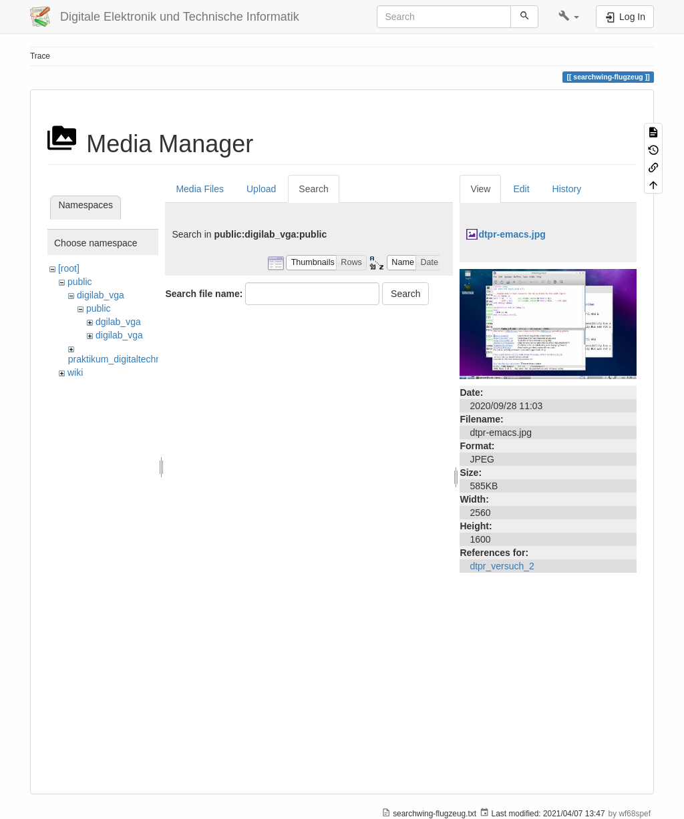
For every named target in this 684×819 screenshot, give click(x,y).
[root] (68, 268)
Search (313, 189)
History (567, 189)
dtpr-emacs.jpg (511, 234)
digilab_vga (100, 295)
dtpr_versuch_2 (502, 566)
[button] (568, 16)
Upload (261, 189)
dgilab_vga (118, 321)
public (79, 281)
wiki (75, 372)
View (480, 189)
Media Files (200, 189)
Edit (521, 189)
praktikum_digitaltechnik (118, 359)
